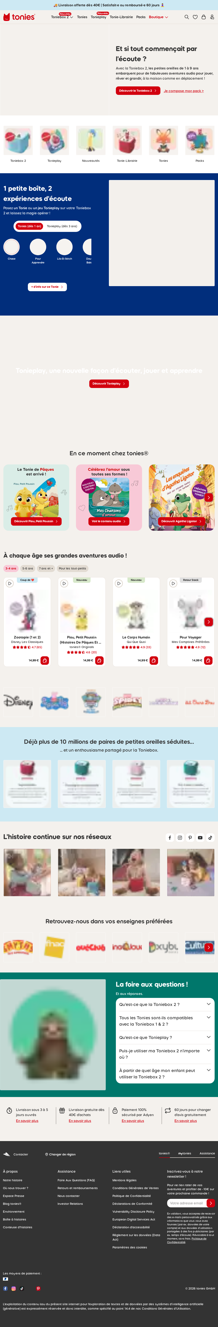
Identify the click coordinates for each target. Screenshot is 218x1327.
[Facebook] (5, 1284)
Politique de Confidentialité (130, 1191)
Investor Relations (69, 1198)
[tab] (30, 226)
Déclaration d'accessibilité (129, 1222)
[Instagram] (13, 1284)
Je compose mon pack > (182, 91)
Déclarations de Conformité (130, 1198)
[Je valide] (211, 1198)
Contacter (14, 1149)
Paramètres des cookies (128, 1242)
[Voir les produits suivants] (208, 497)
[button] (195, 16)
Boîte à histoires (13, 1214)
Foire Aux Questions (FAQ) (75, 1175)
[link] (18, 140)
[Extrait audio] (132, 203)
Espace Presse (13, 1191)
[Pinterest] (37, 1284)
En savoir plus (26, 1115)
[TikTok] (22, 1284)
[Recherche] (186, 16)
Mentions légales (123, 1175)
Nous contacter (67, 1191)
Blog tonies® (11, 1198)
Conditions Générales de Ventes (133, 1183)
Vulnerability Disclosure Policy (132, 1206)
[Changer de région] (58, 1149)
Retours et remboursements (76, 1183)
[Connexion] (212, 16)
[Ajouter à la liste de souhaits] (45, 583)
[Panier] (203, 16)
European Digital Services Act (131, 1214)
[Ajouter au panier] (45, 660)
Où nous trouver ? (15, 1183)
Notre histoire (11, 1175)
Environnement (13, 1206)
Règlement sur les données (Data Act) (134, 1232)
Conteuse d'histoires (16, 1222)
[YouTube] (30, 1284)
